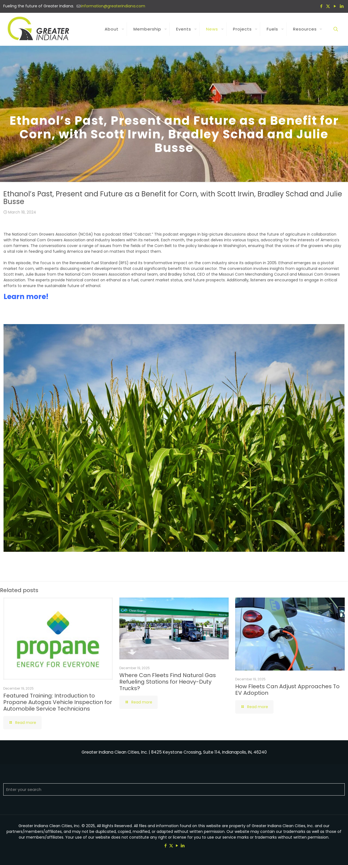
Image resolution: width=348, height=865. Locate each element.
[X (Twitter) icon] (328, 6)
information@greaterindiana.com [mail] (113, 6)
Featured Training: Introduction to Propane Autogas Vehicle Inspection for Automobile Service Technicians (57, 702)
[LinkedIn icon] (342, 6)
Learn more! (26, 296)
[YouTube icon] (335, 6)
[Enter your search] (174, 789)
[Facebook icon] (321, 6)
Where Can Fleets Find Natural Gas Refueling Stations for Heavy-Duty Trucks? (167, 681)
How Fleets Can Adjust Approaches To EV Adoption (287, 690)
